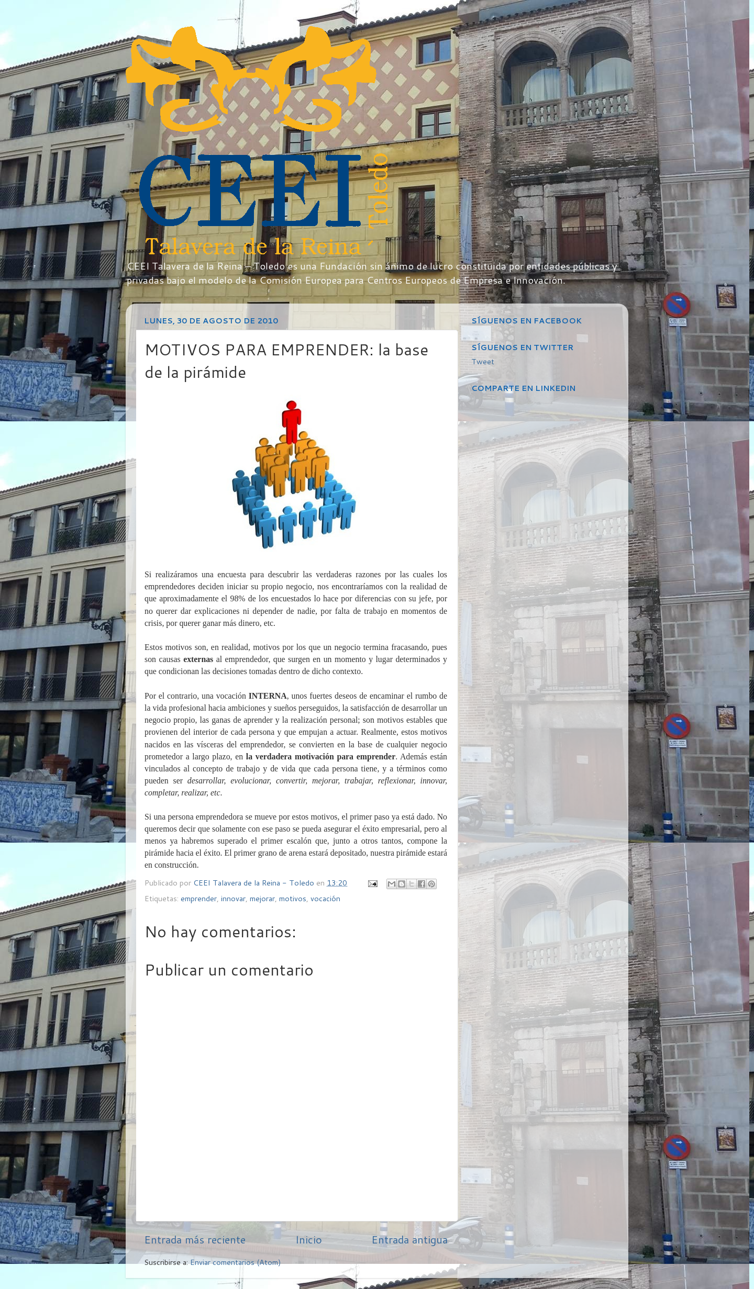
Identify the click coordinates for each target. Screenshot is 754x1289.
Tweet (482, 361)
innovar (233, 898)
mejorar (262, 898)
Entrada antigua (409, 1239)
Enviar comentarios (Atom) (235, 1262)
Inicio (308, 1239)
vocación (325, 898)
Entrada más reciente (195, 1239)
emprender (199, 898)
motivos (292, 898)
